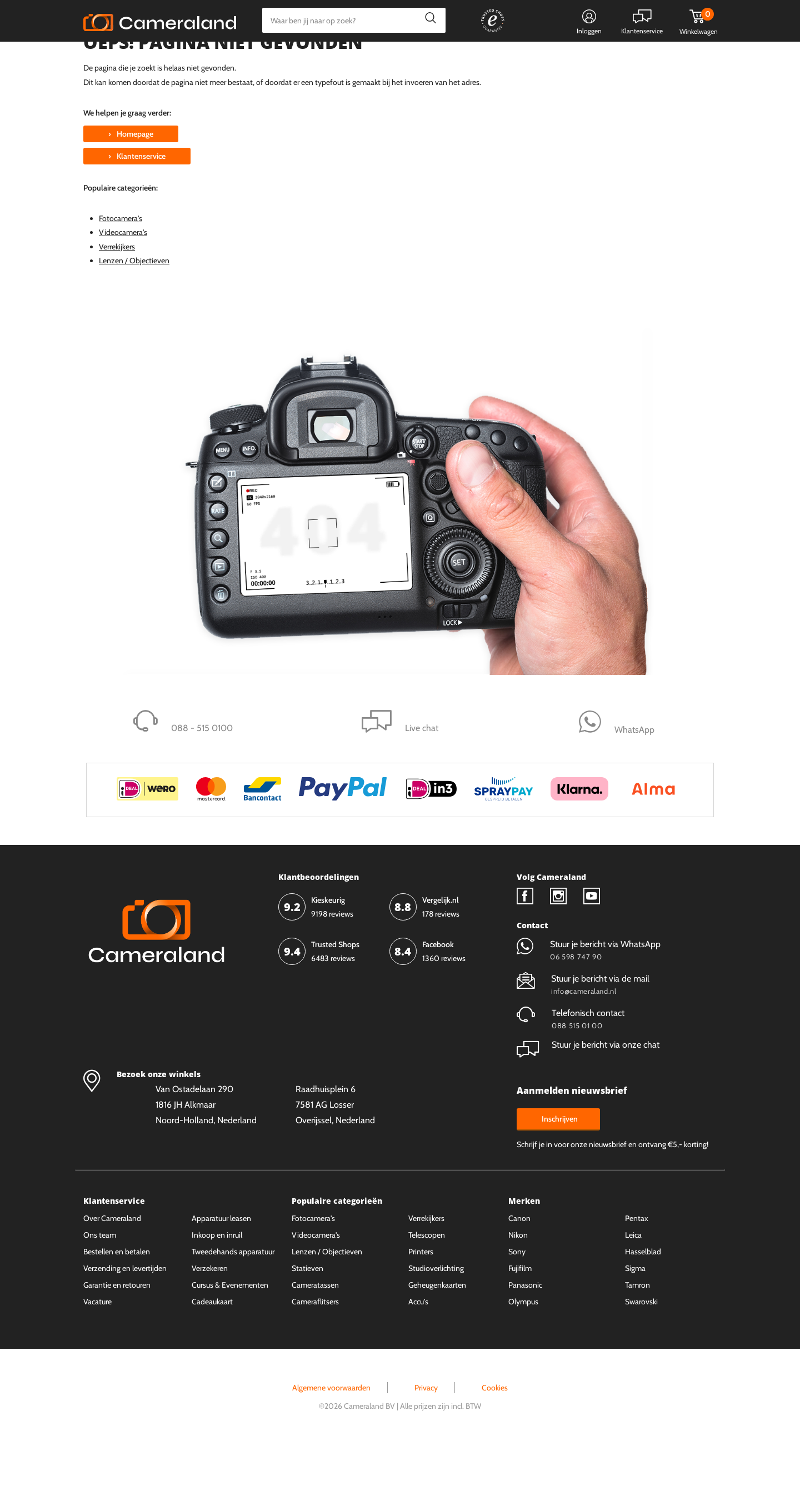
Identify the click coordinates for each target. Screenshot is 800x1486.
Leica (633, 1277)
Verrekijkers (117, 288)
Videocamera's (123, 274)
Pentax (636, 1260)
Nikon (518, 1277)
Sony (517, 1293)
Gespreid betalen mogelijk (444, 58)
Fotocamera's (120, 260)
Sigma (635, 1310)
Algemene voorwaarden (331, 1429)
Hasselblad (643, 1293)
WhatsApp (526, 58)
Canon (519, 1260)
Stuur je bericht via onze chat (588, 1086)
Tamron (637, 1327)
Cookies (495, 1429)
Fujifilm (520, 1310)
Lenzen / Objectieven (134, 302)
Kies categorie (118, 58)
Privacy (426, 1429)
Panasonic (525, 1327)
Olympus (523, 1343)
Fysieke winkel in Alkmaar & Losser (629, 58)
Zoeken (427, 20)
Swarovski (641, 1343)
